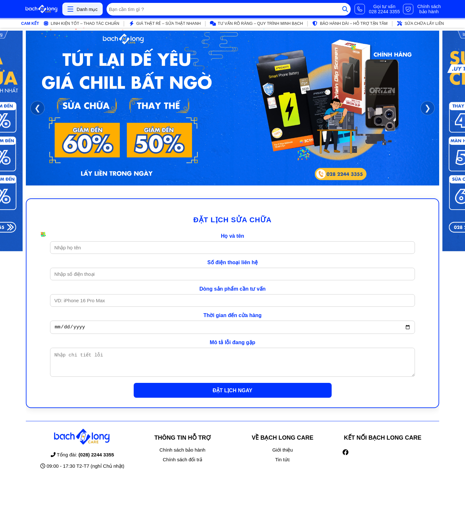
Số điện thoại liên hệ (232, 262)
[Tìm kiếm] (345, 9)
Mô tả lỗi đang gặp (232, 343)
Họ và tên (232, 236)
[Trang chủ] (41, 9)
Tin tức (282, 464)
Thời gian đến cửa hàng (232, 315)
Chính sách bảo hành (182, 454)
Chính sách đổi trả (182, 464)
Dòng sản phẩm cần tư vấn (232, 289)
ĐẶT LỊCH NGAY (233, 395)
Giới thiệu (282, 454)
